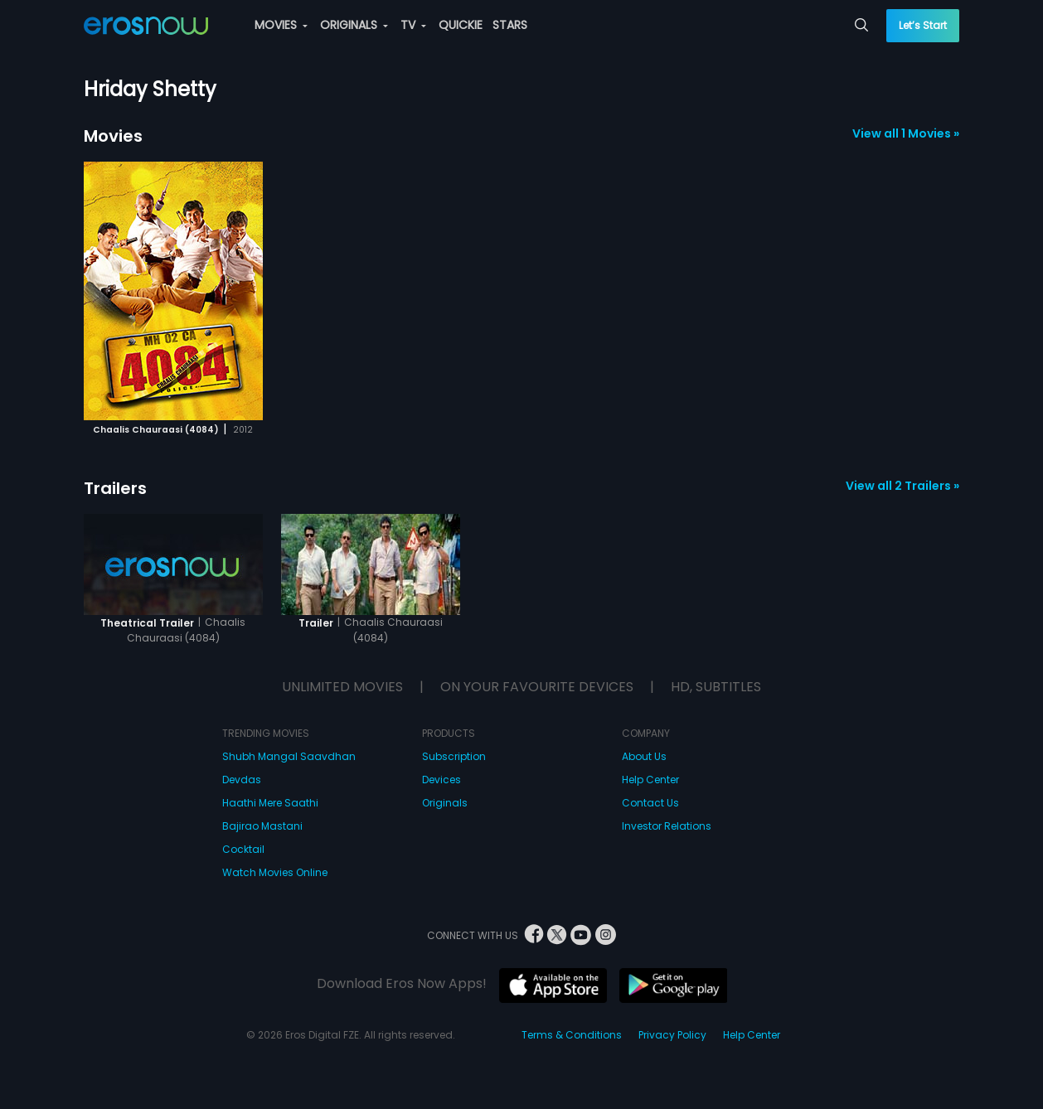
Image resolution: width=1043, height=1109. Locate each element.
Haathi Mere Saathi (270, 803)
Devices (441, 779)
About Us (644, 756)
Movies (113, 136)
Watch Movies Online (274, 872)
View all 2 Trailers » (902, 485)
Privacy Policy (672, 1035)
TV (413, 25)
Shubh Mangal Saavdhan (289, 756)
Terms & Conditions (572, 1035)
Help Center (650, 779)
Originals (445, 803)
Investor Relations (666, 826)
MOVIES (281, 25)
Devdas (241, 779)
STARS (509, 25)
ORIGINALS (354, 25)
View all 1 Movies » (905, 133)
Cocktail (243, 849)
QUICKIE (461, 25)
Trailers (115, 488)
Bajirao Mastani (262, 826)
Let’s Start (923, 25)
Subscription (454, 756)
